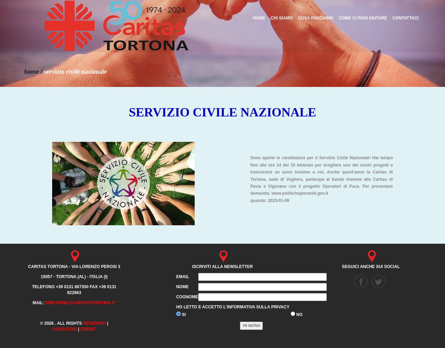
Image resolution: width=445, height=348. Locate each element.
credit (88, 329)
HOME (259, 18)
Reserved (94, 323)
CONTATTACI (406, 18)
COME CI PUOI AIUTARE (363, 18)
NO (296, 314)
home (31, 71)
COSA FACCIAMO (315, 18)
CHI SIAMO (281, 18)
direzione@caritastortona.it (80, 302)
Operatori (64, 329)
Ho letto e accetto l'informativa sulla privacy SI (233, 311)
